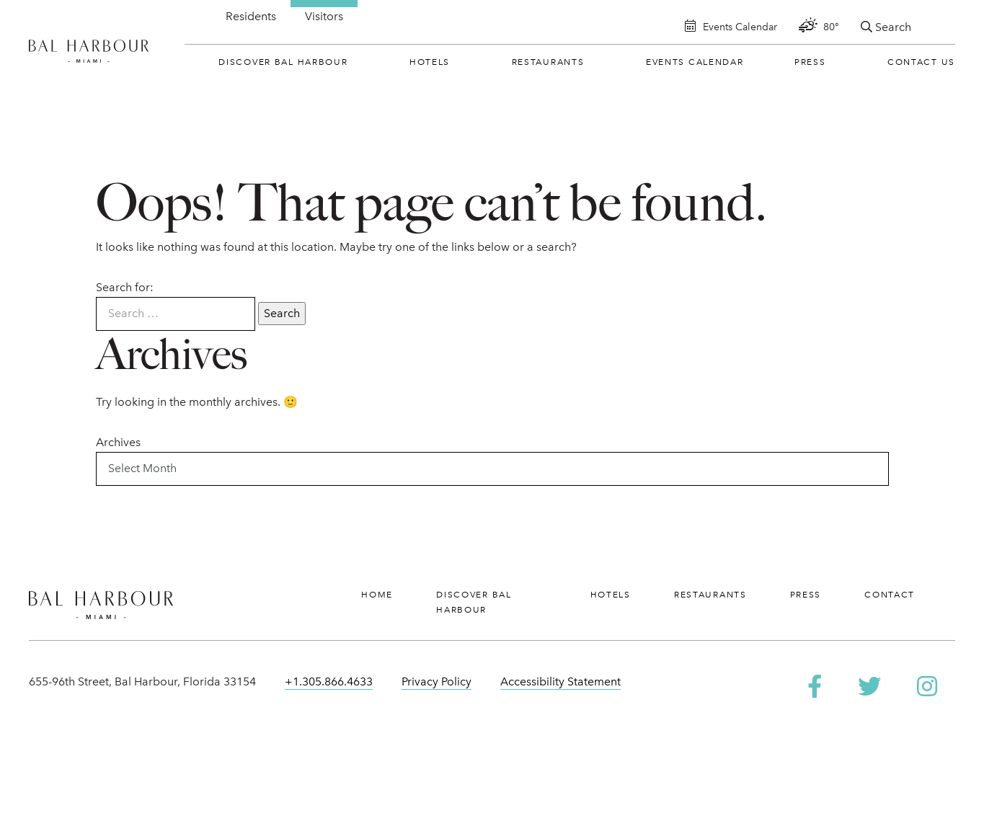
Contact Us (921, 62)
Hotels (429, 62)
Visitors (324, 16)
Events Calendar (695, 62)
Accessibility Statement (560, 681)
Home (377, 595)
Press (810, 62)
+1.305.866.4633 (329, 681)
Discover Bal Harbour (282, 62)
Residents (251, 16)
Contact (889, 595)
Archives (118, 442)
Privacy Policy (436, 681)
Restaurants (548, 62)
